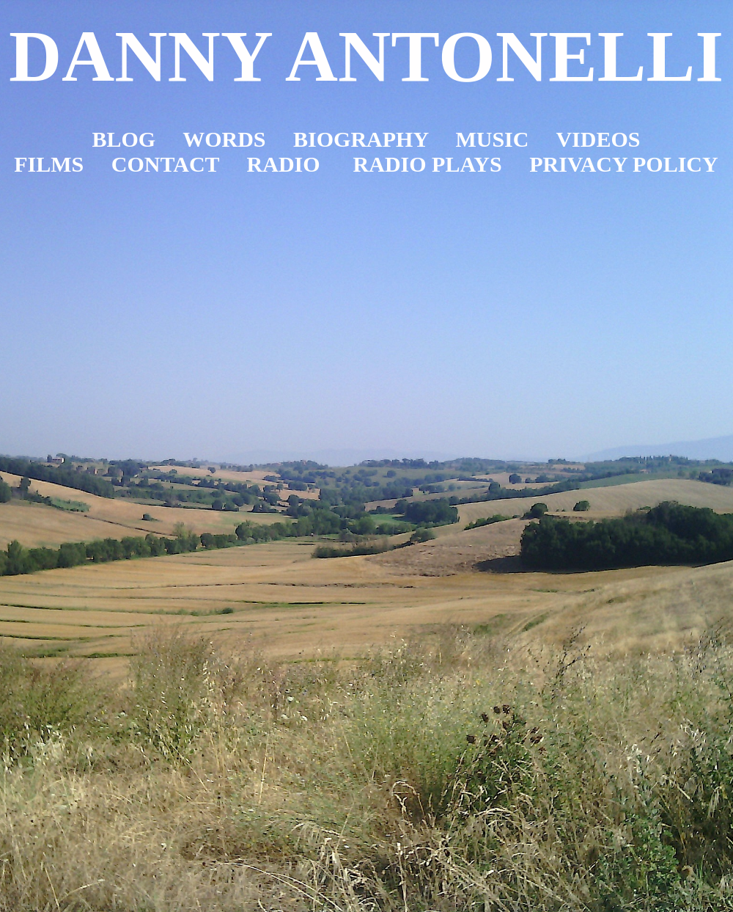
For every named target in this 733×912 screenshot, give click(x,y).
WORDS (224, 139)
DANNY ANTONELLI (366, 56)
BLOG (124, 139)
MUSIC (491, 139)
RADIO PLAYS (427, 164)
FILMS (49, 164)
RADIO (283, 164)
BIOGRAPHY (360, 139)
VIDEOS (598, 139)
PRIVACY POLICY (623, 164)
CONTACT (165, 164)
